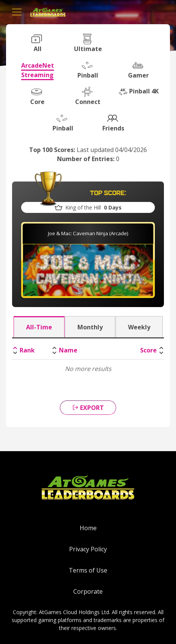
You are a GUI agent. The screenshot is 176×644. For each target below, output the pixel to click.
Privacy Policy (88, 549)
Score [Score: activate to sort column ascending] (148, 350)
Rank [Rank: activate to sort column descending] (27, 350)
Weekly (139, 327)
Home (88, 528)
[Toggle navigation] (17, 12)
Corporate (88, 591)
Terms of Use (88, 570)
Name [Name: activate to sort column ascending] (68, 350)
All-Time (39, 327)
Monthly (90, 327)
